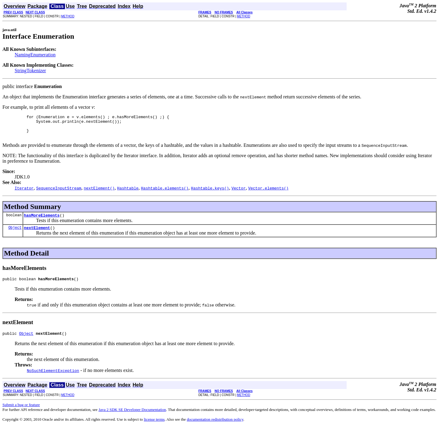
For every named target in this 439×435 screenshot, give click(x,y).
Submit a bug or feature (21, 413)
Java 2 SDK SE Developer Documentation (132, 418)
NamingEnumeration (35, 54)
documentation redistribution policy (215, 427)
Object (14, 233)
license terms (154, 427)
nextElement (37, 234)
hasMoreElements (42, 220)
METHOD (67, 16)
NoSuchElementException (53, 378)
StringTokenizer (30, 70)
